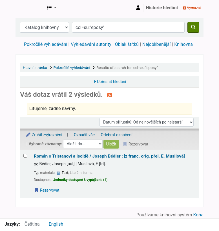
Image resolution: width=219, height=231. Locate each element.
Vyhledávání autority (91, 44)
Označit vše (84, 135)
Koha (198, 214)
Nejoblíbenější (156, 44)
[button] (52, 8)
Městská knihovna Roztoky (30, 8)
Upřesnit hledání (111, 81)
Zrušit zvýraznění (44, 135)
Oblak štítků (127, 44)
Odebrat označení (116, 135)
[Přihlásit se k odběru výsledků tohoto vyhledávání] (109, 95)
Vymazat (192, 8)
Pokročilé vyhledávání (45, 44)
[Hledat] (193, 27)
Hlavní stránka (35, 67)
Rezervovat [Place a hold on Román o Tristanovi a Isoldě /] (46, 190)
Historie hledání (162, 7)
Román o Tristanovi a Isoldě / (109, 156)
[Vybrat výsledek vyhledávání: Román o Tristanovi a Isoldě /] (25, 156)
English (56, 224)
